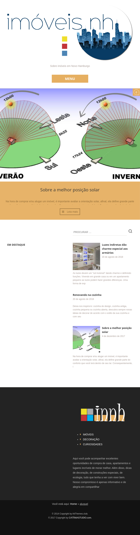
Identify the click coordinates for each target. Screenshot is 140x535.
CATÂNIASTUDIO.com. (80, 517)
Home (73, 503)
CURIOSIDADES (92, 444)
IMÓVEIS (88, 434)
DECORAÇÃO (91, 439)
